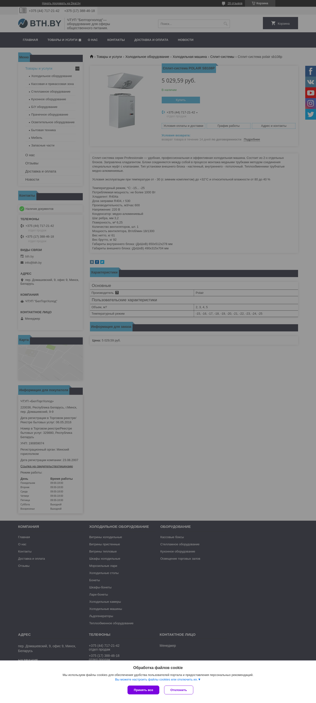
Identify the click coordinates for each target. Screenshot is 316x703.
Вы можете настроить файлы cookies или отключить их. (156, 679)
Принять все (143, 690)
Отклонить (178, 690)
